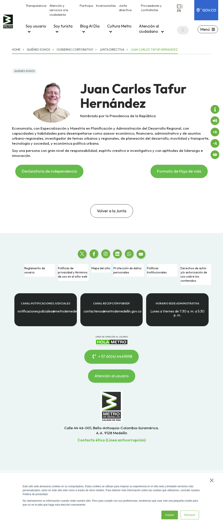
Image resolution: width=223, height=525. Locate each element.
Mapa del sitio (100, 268)
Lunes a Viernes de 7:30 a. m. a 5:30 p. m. (177, 313)
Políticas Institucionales (157, 270)
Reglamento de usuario (34, 270)
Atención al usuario (112, 375)
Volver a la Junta (111, 210)
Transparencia (36, 5)
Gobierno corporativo (75, 49)
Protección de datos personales (127, 270)
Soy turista (63, 29)
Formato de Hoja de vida (179, 171)
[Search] (183, 30)
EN (179, 10)
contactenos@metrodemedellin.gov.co (113, 311)
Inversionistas (106, 5)
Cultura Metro (119, 29)
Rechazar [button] (189, 514)
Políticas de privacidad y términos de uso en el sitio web (73, 272)
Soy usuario (36, 29)
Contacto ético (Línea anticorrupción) (112, 440)
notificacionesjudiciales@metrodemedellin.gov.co (54, 311)
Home (16, 49)
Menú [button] (205, 29)
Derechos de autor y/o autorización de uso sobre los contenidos (194, 274)
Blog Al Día (90, 29)
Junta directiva (125, 7)
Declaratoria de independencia (49, 171)
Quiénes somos (38, 49)
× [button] (211, 480)
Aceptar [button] (169, 514)
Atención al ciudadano (151, 29)
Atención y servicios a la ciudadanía (58, 10)
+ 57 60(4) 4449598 (111, 356)
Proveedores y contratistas (151, 7)
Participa (86, 5)
